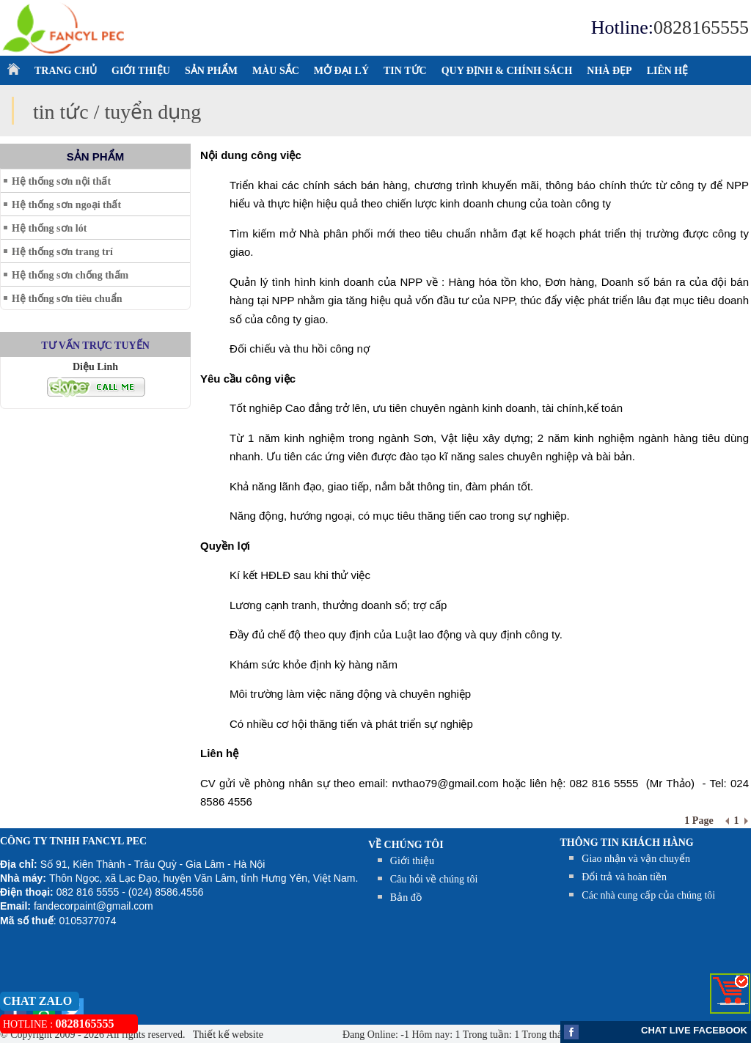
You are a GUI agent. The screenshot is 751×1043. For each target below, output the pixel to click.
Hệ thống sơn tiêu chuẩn (67, 298)
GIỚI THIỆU (140, 70)
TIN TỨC (405, 70)
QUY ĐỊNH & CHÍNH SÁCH (507, 70)
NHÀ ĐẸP (609, 70)
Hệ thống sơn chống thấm (70, 275)
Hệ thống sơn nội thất (61, 181)
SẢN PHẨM (211, 70)
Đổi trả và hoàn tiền (624, 876)
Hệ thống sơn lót (49, 228)
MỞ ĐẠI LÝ (341, 70)
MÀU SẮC (275, 70)
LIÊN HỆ (668, 70)
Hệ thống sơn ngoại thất (66, 204)
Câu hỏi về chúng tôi (433, 879)
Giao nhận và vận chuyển (636, 858)
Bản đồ (406, 897)
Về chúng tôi (406, 844)
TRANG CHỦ (65, 70)
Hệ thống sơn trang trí (62, 251)
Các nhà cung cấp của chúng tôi (648, 895)
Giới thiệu (412, 860)
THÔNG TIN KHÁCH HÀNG (627, 842)
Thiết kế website (227, 1034)
